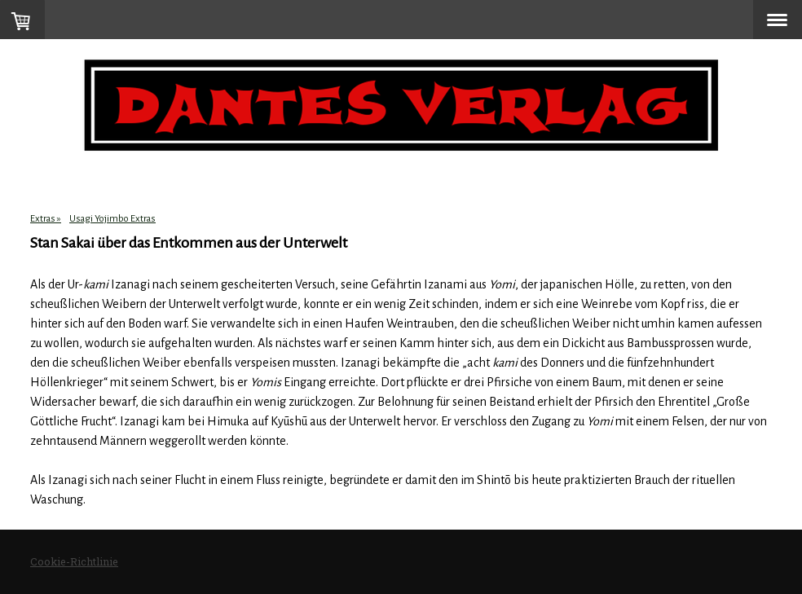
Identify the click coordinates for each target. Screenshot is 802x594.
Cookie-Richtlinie (74, 561)
